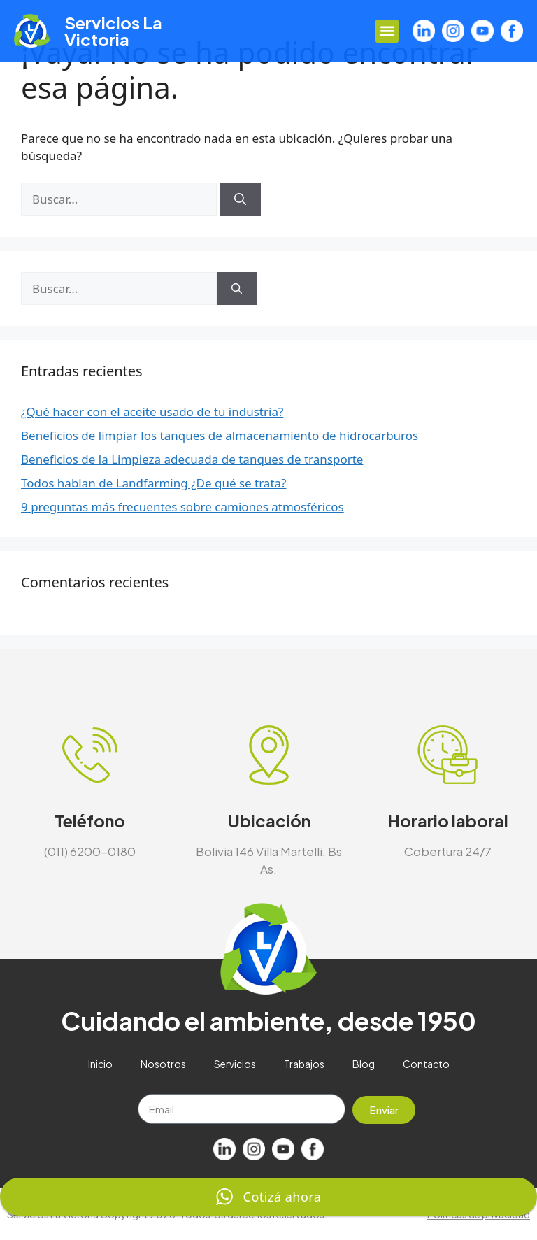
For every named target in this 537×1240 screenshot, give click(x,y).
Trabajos (304, 1063)
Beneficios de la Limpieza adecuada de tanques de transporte (192, 459)
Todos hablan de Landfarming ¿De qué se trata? (153, 483)
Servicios (235, 1063)
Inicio (100, 1063)
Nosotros (163, 1063)
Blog (363, 1063)
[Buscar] (240, 199)
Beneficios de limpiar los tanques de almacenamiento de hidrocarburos (219, 435)
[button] (387, 31)
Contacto (426, 1063)
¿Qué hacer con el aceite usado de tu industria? (152, 412)
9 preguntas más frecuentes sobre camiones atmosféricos (182, 507)
